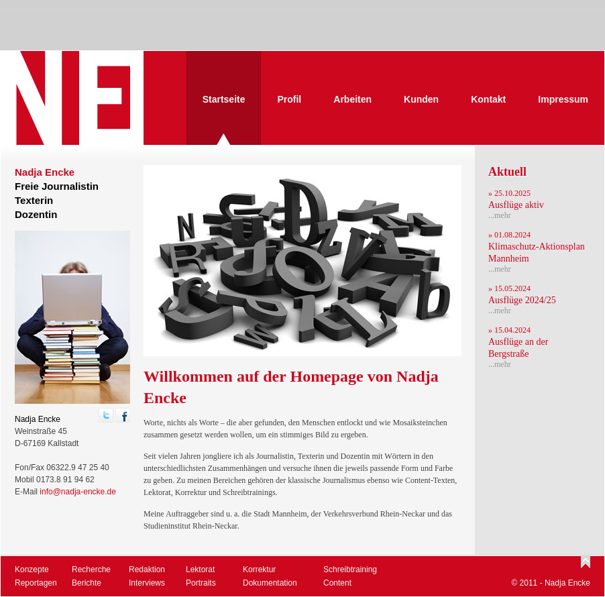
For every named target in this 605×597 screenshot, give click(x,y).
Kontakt (488, 99)
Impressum (563, 99)
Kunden (421, 99)
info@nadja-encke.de (78, 491)
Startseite (224, 99)
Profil (289, 99)
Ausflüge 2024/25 (522, 300)
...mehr (499, 215)
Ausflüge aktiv (516, 205)
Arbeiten (352, 99)
